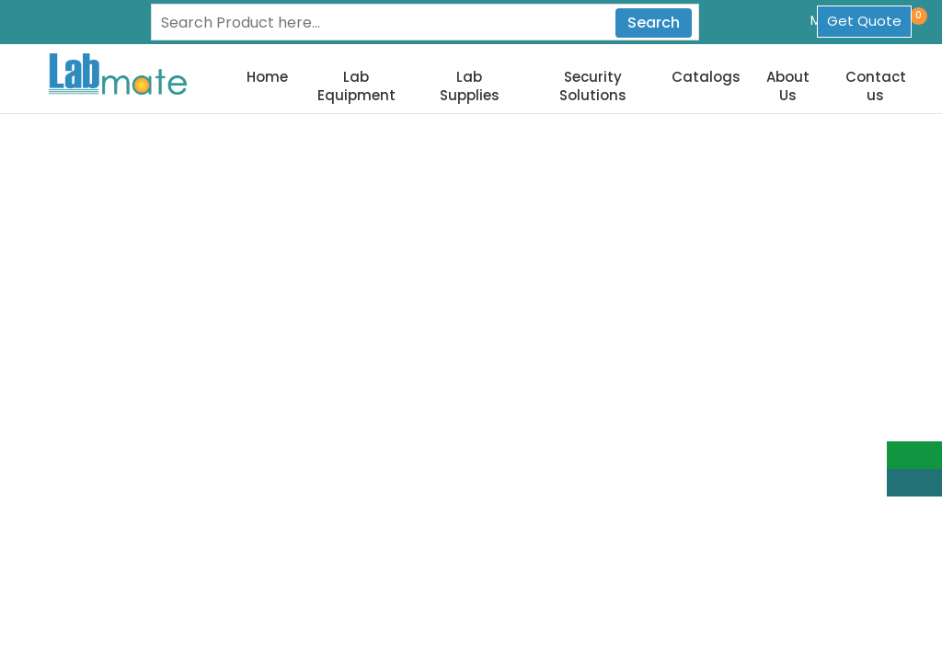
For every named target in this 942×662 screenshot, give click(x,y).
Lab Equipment (356, 86)
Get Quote (864, 20)
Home (267, 77)
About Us (788, 86)
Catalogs (706, 77)
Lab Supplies (470, 86)
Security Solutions (592, 86)
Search (653, 22)
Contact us (875, 86)
